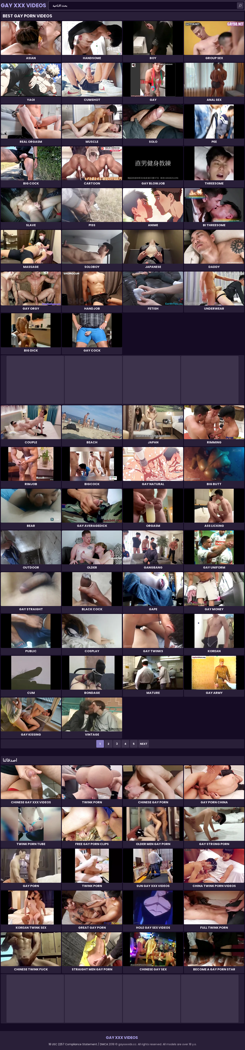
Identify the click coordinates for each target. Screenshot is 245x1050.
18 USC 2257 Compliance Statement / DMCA (78, 1044)
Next (143, 744)
